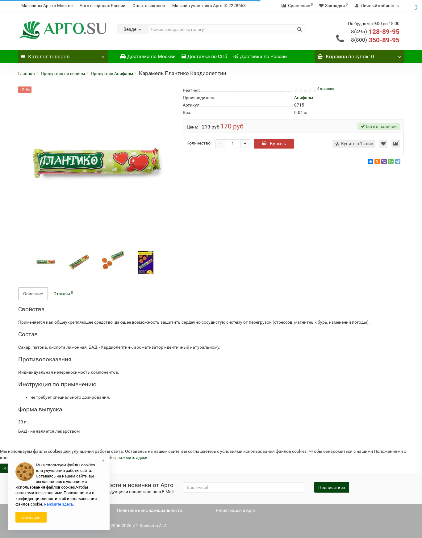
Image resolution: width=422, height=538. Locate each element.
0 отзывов (325, 89)
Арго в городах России (102, 5)
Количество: (198, 143)
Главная (26, 73)
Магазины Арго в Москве (47, 5)
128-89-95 (375, 32)
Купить (274, 143)
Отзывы (63, 293)
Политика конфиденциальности (149, 510)
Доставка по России (260, 56)
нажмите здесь (132, 457)
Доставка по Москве (147, 56)
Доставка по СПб (204, 56)
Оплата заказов (148, 5)
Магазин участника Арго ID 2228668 (209, 5)
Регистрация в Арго (236, 510)
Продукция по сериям (63, 73)
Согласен (31, 517)
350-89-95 (375, 40)
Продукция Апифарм (112, 73)
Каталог (63, 55)
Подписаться (331, 487)
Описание (33, 293)
